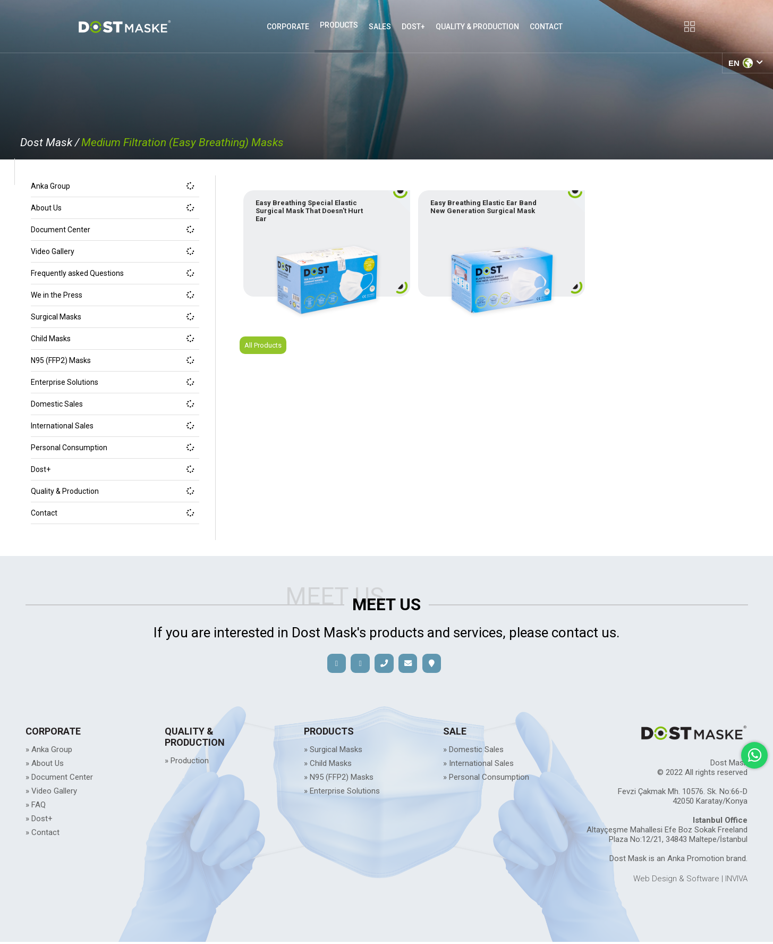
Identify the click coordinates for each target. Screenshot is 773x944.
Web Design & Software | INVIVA (690, 881)
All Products (265, 361)
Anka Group (112, 186)
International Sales (112, 426)
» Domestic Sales (473, 751)
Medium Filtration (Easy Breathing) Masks (182, 142)
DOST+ (413, 26)
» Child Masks (328, 765)
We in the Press (112, 295)
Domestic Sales (112, 404)
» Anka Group (49, 751)
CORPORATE (288, 26)
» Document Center (59, 779)
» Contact (43, 834)
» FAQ (36, 807)
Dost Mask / (49, 142)
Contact (112, 513)
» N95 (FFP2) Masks (338, 779)
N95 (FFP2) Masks (112, 360)
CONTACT (546, 26)
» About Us (45, 765)
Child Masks (112, 338)
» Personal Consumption (486, 779)
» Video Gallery (51, 793)
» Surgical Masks (333, 751)
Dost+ (112, 469)
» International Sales (478, 765)
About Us (112, 208)
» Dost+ (39, 820)
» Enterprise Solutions (342, 793)
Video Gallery (112, 251)
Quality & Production (112, 491)
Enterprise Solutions (112, 382)
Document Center (112, 229)
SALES (380, 26)
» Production (187, 763)
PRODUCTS (339, 25)
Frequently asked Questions (112, 273)
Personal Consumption (112, 447)
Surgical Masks (112, 317)
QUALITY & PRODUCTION (477, 26)
